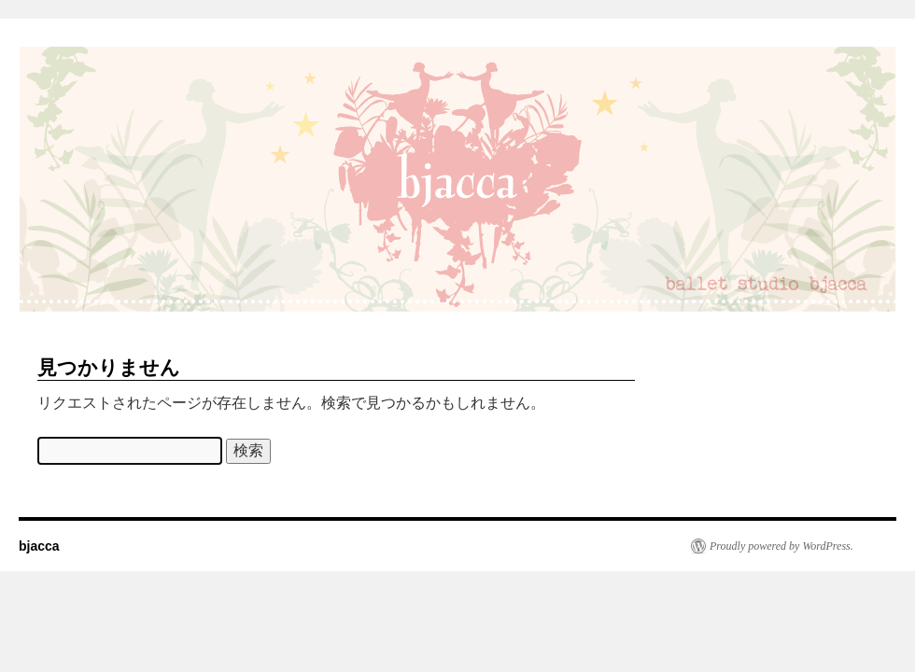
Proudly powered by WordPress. (781, 546)
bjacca (39, 546)
